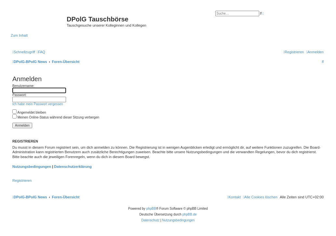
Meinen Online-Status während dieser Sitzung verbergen (55, 117)
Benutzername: (23, 86)
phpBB (151, 208)
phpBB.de (189, 214)
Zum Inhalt (19, 35)
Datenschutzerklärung (73, 166)
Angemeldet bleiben (29, 112)
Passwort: (19, 95)
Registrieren (22, 180)
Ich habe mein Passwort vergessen (37, 104)
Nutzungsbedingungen (31, 166)
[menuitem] (41, 52)
